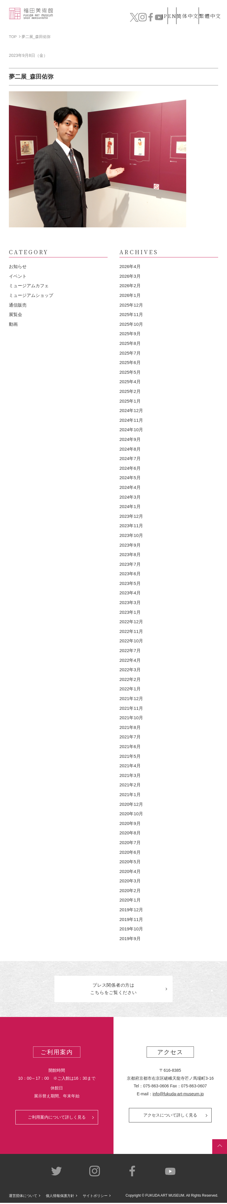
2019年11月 (131, 919)
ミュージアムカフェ (29, 285)
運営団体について (23, 1197)
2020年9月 (130, 823)
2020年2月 (130, 890)
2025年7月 (130, 352)
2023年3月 (130, 602)
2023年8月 (130, 554)
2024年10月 (131, 429)
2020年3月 (130, 880)
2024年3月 (130, 497)
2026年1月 (130, 295)
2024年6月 (130, 468)
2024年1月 (130, 506)
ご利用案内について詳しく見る (57, 1118)
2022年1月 (130, 688)
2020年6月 (130, 852)
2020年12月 (131, 804)
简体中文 (181, 7)
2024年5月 (130, 477)
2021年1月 (130, 794)
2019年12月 (131, 909)
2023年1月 (130, 612)
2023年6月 (130, 573)
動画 (13, 324)
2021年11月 (131, 708)
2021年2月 (130, 784)
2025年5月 (130, 372)
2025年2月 (130, 391)
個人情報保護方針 (60, 1197)
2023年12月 (131, 516)
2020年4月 (130, 871)
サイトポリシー (95, 1197)
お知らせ (18, 266)
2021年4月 (130, 765)
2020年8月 (130, 832)
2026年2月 (130, 285)
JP (141, 7)
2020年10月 (131, 813)
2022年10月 (131, 640)
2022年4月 (130, 660)
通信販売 (18, 304)
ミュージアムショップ (31, 295)
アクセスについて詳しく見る (170, 1116)
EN (159, 7)
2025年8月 (130, 343)
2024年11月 (131, 420)
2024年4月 (130, 487)
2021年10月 (131, 717)
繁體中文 (209, 7)
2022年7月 (130, 650)
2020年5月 (130, 861)
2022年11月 (131, 631)
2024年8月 (130, 449)
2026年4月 (130, 266)
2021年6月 (130, 746)
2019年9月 (130, 938)
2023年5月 (130, 583)
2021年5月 (130, 756)
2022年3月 (130, 669)
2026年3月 (130, 276)
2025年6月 (130, 362)
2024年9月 (130, 439)
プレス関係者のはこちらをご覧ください (113, 989)
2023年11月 (131, 525)
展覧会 (15, 314)
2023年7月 (130, 564)
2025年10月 (131, 324)
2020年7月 (130, 842)
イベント (18, 276)
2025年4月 (130, 381)
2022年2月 (130, 679)
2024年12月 (131, 410)
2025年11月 (131, 314)
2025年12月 (131, 304)
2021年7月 (130, 736)
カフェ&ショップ (162, 17)
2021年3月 (130, 775)
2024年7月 (130, 458)
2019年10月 (131, 928)
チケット (208, 17)
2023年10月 (131, 535)
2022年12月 (131, 621)
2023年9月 (130, 545)
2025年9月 (130, 333)
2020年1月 (130, 899)
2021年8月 (130, 727)
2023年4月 (130, 592)
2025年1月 (130, 400)
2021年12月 (131, 698)
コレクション (83, 17)
